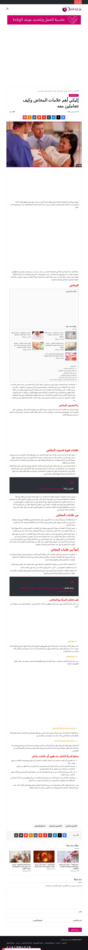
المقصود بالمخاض (55, 826)
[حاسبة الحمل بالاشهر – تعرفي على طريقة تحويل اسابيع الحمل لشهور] (70, 346)
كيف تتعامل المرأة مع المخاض (66, 377)
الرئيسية (75, 91)
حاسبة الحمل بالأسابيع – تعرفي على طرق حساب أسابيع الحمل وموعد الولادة (21, 866)
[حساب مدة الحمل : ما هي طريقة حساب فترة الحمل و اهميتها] (38, 335)
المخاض (72, 366)
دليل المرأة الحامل (27, 943)
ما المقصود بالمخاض (69, 368)
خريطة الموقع (11, 943)
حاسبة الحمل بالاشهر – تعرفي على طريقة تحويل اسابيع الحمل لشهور (54, 345)
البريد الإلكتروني (77, 920)
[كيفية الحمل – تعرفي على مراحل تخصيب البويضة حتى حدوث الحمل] (44, 857)
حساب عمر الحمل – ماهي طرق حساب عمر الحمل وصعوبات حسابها (54, 334)
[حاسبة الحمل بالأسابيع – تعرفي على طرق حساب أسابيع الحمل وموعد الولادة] (20, 857)
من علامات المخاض (69, 373)
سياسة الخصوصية (38, 943)
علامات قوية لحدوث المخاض (66, 370)
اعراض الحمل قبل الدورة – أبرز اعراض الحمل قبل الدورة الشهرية (54, 355)
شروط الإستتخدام (49, 943)
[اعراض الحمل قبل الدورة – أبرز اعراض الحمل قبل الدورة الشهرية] (70, 356)
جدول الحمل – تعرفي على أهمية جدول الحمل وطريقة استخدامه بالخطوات (68, 866)
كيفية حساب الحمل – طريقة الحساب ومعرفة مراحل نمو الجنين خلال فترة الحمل (22, 345)
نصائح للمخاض (39, 826)
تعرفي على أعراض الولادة (50, 488)
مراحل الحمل (67, 91)
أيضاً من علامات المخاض (68, 375)
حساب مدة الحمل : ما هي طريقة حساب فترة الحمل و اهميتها (21, 333)
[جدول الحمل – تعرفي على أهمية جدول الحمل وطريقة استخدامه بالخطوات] (68, 857)
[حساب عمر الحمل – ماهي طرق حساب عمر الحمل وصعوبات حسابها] (70, 335)
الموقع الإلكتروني (38, 920)
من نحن (18, 943)
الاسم (80, 911)
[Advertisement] (44, 41)
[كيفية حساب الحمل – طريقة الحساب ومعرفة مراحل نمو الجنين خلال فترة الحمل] (38, 346)
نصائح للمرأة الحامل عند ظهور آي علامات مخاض (62, 379)
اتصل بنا (58, 943)
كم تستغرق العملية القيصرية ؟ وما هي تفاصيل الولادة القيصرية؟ (46, 589)
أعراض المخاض (71, 826)
